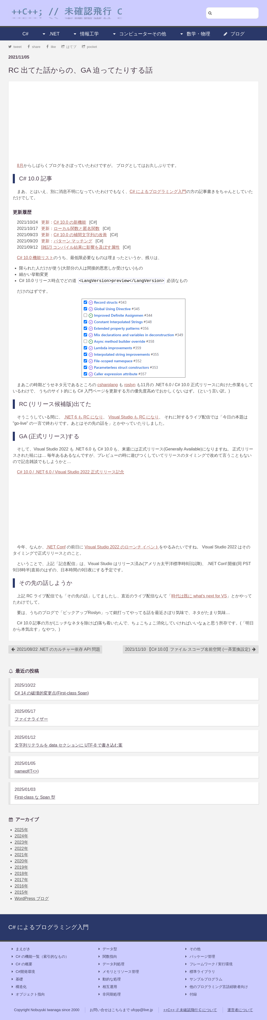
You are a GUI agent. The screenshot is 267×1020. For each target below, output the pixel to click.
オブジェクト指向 (27, 994)
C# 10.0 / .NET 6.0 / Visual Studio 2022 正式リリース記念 (70, 472)
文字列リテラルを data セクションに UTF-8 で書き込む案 (69, 745)
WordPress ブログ (32, 898)
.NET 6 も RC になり (83, 417)
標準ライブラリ (199, 971)
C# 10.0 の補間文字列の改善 (80, 235)
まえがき (20, 949)
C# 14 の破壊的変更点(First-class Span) (52, 693)
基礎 (16, 979)
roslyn (130, 385)
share (33, 47)
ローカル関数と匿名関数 (77, 228)
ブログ (234, 33)
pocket (89, 47)
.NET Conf (55, 547)
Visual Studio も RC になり (133, 417)
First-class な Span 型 (35, 797)
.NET (50, 33)
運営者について (240, 1010)
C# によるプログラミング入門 (158, 191)
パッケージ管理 (199, 956)
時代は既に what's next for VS (199, 596)
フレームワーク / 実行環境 (208, 964)
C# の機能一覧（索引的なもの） (39, 956)
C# (25, 33)
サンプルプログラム (203, 979)
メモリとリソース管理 (118, 971)
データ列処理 (110, 964)
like (51, 47)
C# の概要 (21, 964)
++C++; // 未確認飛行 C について (190, 1010)
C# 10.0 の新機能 (70, 222)
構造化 (18, 987)
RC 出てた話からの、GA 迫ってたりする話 (80, 70)
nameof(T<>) (27, 771)
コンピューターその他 (139, 33)
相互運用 (107, 987)
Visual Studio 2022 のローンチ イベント (121, 547)
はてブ (69, 47)
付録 (190, 994)
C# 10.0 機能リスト (35, 257)
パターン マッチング (73, 241)
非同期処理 (109, 994)
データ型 (107, 949)
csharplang (107, 385)
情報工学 (86, 33)
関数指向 (107, 956)
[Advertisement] (133, 121)
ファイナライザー (31, 719)
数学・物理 (194, 33)
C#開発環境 (22, 971)
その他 (192, 949)
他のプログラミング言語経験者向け (216, 987)
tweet (15, 47)
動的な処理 (109, 979)
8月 (20, 165)
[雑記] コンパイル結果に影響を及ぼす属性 (80, 247)
